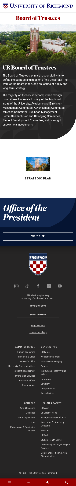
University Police (49, 413)
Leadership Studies (26, 418)
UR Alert (45, 408)
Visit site (38, 236)
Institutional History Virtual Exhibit (54, 373)
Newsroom (46, 379)
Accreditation (47, 394)
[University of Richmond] (38, 6)
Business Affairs (27, 381)
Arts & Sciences (27, 408)
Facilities (45, 430)
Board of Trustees (38, 18)
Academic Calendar (50, 357)
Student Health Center (51, 440)
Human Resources (26, 352)
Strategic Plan (38, 178)
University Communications (21, 366)
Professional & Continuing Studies (22, 429)
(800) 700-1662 (38, 315)
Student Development (25, 371)
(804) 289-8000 (38, 306)
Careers (45, 366)
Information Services (25, 376)
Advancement (28, 385)
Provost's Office (27, 361)
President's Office (26, 357)
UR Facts (45, 352)
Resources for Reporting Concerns (52, 424)
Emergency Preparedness (53, 418)
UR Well (44, 435)
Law (33, 422)
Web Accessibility (38, 332)
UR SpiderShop (48, 389)
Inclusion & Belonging (51, 361)
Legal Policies (38, 326)
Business (30, 413)
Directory (45, 384)
